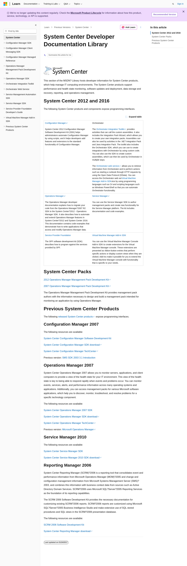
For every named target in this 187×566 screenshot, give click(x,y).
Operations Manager (54, 196)
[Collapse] (36, 25)
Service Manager (100, 196)
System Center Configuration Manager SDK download (72, 345)
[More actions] (140, 27)
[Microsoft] (5, 4)
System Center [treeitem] (13, 37)
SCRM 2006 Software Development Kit (64, 525)
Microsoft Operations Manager (78, 429)
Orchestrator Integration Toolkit (110, 129)
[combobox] (20, 31)
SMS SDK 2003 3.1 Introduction (78, 357)
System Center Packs (162, 36)
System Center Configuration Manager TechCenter (70, 351)
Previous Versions (62, 27)
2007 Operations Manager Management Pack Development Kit (76, 286)
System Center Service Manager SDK (63, 451)
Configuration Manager (55, 123)
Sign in (180, 4)
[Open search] (173, 4)
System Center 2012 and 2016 (166, 33)
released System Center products (75, 316)
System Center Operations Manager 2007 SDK (68, 410)
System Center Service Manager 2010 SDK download (71, 457)
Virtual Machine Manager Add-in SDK (109, 235)
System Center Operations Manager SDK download (70, 416)
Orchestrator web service (107, 166)
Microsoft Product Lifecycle (86, 13)
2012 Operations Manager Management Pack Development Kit (76, 279)
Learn (47, 27)
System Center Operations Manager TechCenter (69, 423)
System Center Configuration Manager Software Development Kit (77, 338)
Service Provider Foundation (58, 235)
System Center (82, 27)
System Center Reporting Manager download (67, 531)
